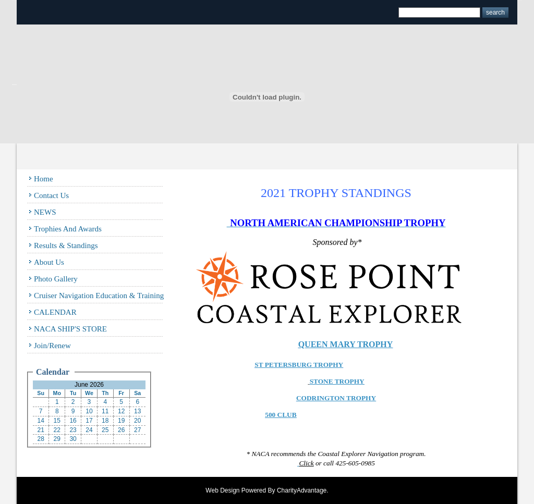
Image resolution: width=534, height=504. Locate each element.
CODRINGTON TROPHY (336, 398)
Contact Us (51, 195)
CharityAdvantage (301, 490)
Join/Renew (52, 345)
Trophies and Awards (68, 229)
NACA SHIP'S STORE (70, 329)
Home (43, 179)
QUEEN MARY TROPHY (345, 344)
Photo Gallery (56, 279)
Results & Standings (66, 245)
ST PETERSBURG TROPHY (298, 364)
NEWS (45, 212)
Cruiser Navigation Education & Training (99, 295)
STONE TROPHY (337, 381)
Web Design (222, 490)
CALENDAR (55, 312)
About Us (49, 262)
